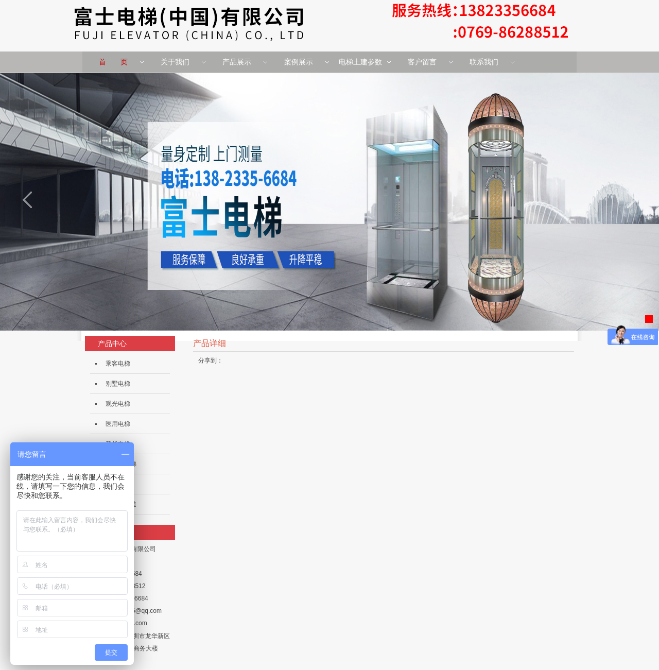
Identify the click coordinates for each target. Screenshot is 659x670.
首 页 (113, 62)
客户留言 (422, 62)
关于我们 (175, 62)
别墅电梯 (118, 383)
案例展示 (298, 62)
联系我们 (484, 62)
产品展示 (236, 62)
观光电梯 (118, 403)
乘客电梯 (118, 363)
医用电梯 (118, 423)
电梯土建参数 (360, 62)
